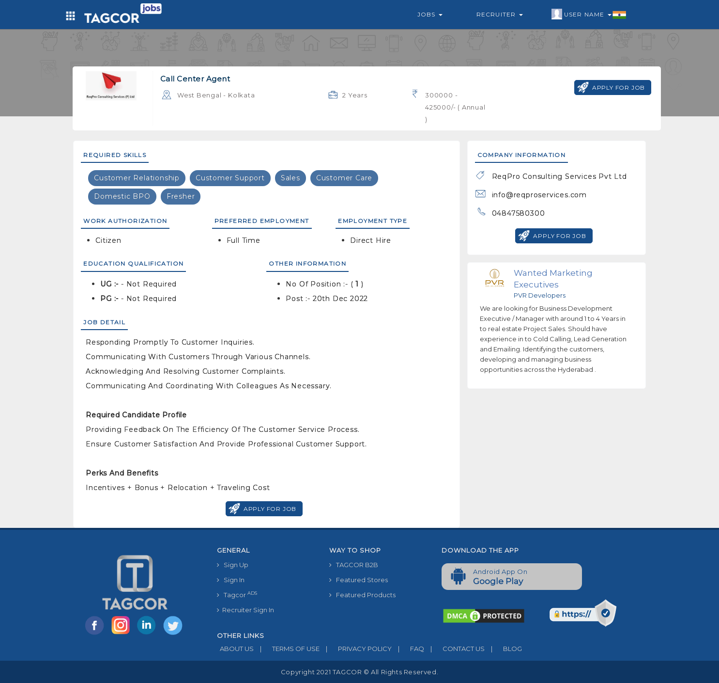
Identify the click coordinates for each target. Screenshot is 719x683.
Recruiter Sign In (245, 610)
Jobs (430, 14)
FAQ (408, 648)
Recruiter (499, 14)
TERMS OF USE (287, 648)
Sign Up (232, 565)
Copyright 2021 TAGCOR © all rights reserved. (359, 672)
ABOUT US (235, 648)
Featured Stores (358, 580)
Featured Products (362, 595)
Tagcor (237, 594)
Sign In (231, 580)
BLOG (503, 648)
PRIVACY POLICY (356, 648)
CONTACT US (454, 648)
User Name (589, 14)
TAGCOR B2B (353, 565)
